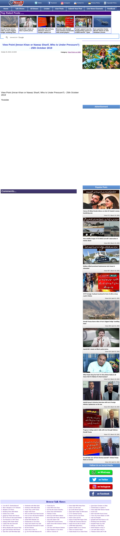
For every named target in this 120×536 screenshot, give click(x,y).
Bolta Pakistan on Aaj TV (98, 527)
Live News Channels (95, 8)
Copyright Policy (112, 3)
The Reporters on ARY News (11, 519)
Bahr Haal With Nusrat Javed (99, 513)
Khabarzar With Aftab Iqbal (32, 507)
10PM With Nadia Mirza (75, 525)
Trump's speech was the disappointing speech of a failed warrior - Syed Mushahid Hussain (83, 24)
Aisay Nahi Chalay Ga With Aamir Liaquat (78, 512)
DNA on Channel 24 (52, 531)
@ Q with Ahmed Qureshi (76, 509)
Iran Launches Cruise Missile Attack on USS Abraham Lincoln (102, 24)
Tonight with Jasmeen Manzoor (77, 521)
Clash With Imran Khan (53, 507)
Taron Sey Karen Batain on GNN (100, 515)
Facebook (54, 3)
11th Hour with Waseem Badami (56, 527)
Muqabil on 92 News (8, 509)
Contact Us (80, 3)
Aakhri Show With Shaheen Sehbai (56, 523)
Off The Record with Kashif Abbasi (12, 517)
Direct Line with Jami (75, 507)
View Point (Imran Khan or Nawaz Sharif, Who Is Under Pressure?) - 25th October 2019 (40, 46)
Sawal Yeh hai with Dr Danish (77, 523)
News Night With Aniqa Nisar (77, 505)
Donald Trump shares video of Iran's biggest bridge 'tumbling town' (9, 24)
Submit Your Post (75, 8)
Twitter (40, 3)
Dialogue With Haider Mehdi (10, 521)
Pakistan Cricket (51, 513)
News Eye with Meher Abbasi (55, 515)
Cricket (46, 8)
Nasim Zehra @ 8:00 (75, 517)
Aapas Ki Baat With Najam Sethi (78, 519)
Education (50, 525)
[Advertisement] (40, 74)
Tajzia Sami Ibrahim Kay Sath (33, 523)
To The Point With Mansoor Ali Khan (33, 532)
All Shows (34, 8)
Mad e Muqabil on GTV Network (11, 507)
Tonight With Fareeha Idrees (55, 521)
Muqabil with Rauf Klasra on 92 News (99, 520)
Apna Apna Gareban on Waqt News (99, 506)
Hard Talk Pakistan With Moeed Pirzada (11, 530)
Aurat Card (94, 511)
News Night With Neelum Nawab (100, 509)
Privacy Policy (95, 3)
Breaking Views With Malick (10, 511)
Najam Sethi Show (30, 511)
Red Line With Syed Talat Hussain (34, 513)
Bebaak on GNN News (97, 525)
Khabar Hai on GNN (8, 513)
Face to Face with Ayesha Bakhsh (34, 515)
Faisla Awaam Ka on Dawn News (78, 531)
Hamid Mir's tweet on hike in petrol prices (28, 23)
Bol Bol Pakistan (29, 527)
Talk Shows (19, 8)
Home (5, 8)
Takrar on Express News (76, 529)
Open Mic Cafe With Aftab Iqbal (11, 531)
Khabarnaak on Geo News (32, 521)
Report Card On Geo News (76, 515)
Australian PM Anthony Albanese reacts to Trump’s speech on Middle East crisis (46, 24)
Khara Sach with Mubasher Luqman (54, 512)
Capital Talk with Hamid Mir (10, 523)
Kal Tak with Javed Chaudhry (55, 509)
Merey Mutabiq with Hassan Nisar (12, 527)
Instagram (67, 3)
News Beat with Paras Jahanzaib (56, 517)
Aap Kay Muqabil (96, 517)
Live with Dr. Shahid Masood (11, 505)
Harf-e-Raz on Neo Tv (31, 529)
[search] (39, 37)
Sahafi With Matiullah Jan (32, 519)
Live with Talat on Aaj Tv (98, 529)
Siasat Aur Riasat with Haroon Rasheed (11, 516)
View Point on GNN (74, 52)
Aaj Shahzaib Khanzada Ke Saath (34, 525)
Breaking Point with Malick (98, 521)
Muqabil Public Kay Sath (98, 523)
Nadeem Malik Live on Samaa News (77, 528)
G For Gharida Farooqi (75, 513)
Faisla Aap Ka (51, 505)
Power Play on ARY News (32, 509)
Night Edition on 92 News (32, 517)
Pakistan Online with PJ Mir (98, 531)
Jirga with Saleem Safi (53, 519)
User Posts (59, 8)
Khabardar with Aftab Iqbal (32, 505)
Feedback (111, 8)
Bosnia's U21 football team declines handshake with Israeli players (65, 24)
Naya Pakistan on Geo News (55, 529)
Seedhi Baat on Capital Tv (98, 507)
